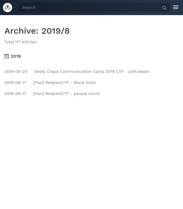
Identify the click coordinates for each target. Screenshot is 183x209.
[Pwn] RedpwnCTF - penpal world (51, 93)
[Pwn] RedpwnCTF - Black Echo (50, 82)
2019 (12, 56)
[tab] (91, 56)
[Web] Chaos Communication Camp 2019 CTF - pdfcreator (76, 71)
